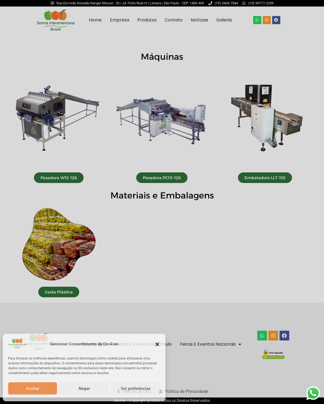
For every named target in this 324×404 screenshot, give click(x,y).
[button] (157, 344)
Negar (84, 388)
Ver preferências (136, 388)
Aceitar (32, 388)
